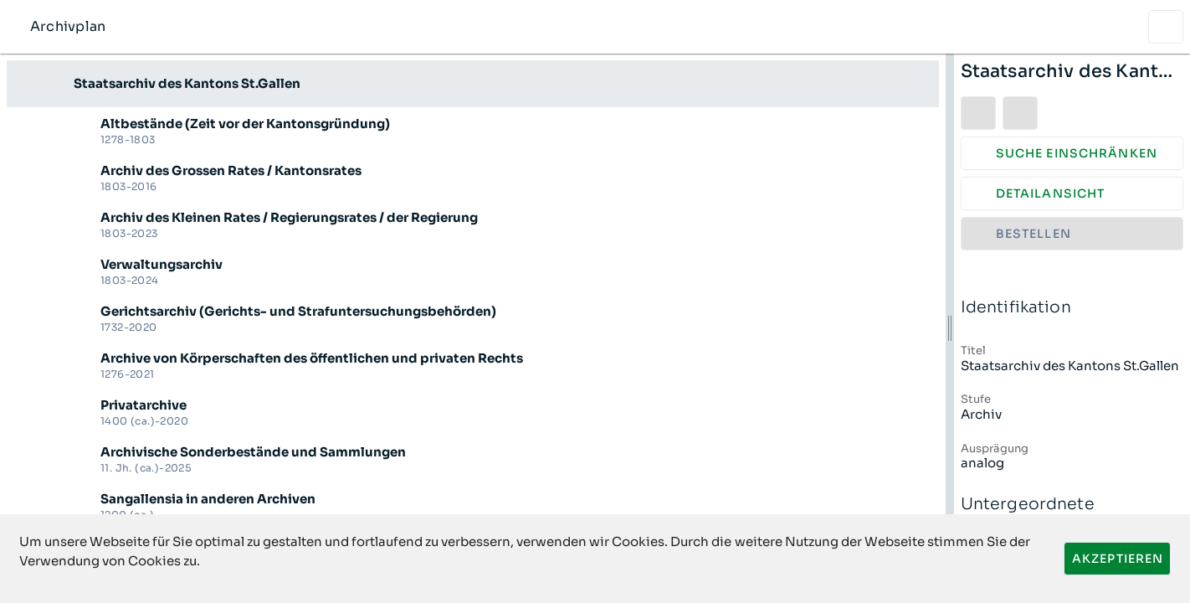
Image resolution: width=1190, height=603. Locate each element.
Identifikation (1072, 307)
